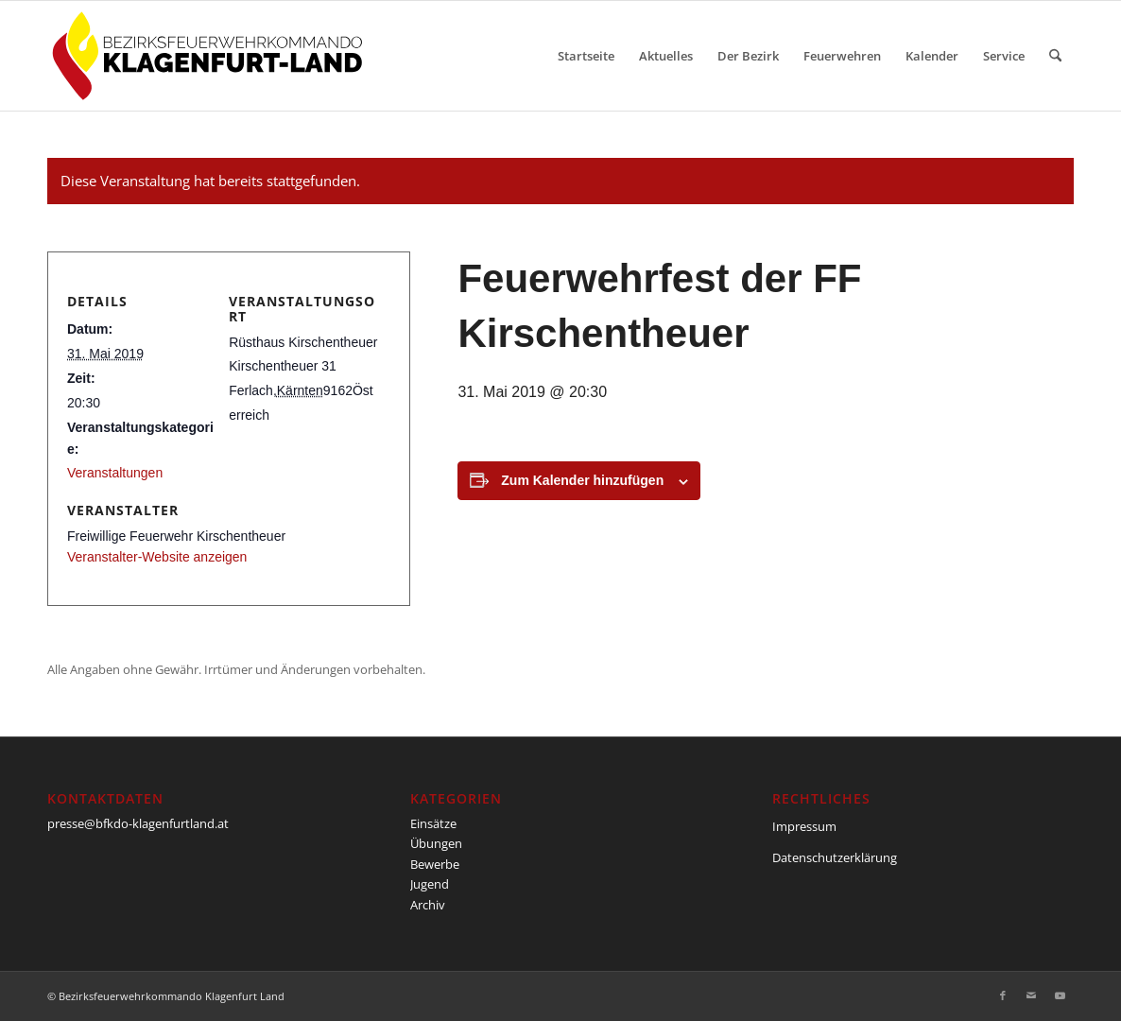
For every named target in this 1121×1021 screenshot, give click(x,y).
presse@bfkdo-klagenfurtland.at (138, 823)
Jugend (429, 883)
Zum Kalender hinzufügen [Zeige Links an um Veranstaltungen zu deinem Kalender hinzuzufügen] (582, 480)
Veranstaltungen (115, 472)
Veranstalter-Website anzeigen (157, 556)
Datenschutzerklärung (834, 857)
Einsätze (433, 823)
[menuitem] (586, 56)
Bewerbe (434, 864)
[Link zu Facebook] (1003, 995)
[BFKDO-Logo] (211, 56)
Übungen (436, 843)
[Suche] (1055, 56)
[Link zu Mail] (1031, 995)
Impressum (804, 826)
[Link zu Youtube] (1059, 995)
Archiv (427, 904)
